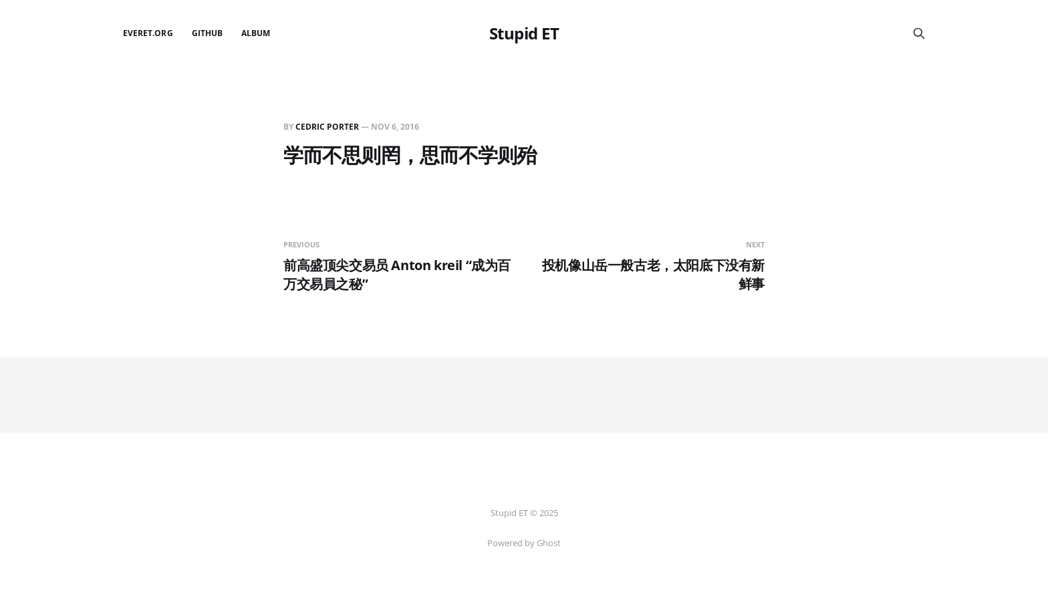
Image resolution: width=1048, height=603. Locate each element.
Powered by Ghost (524, 543)
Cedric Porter (327, 126)
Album (255, 33)
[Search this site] (919, 33)
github (207, 33)
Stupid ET (524, 33)
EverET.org (148, 33)
